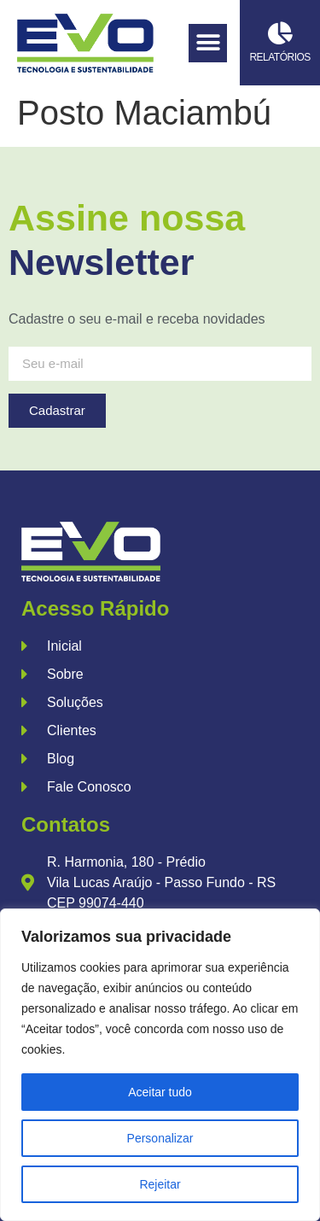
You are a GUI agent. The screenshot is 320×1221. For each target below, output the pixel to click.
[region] (160, 1064)
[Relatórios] (280, 32)
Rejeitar (159, 1184)
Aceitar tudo (160, 1092)
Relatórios (279, 57)
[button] (208, 43)
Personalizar (160, 1138)
